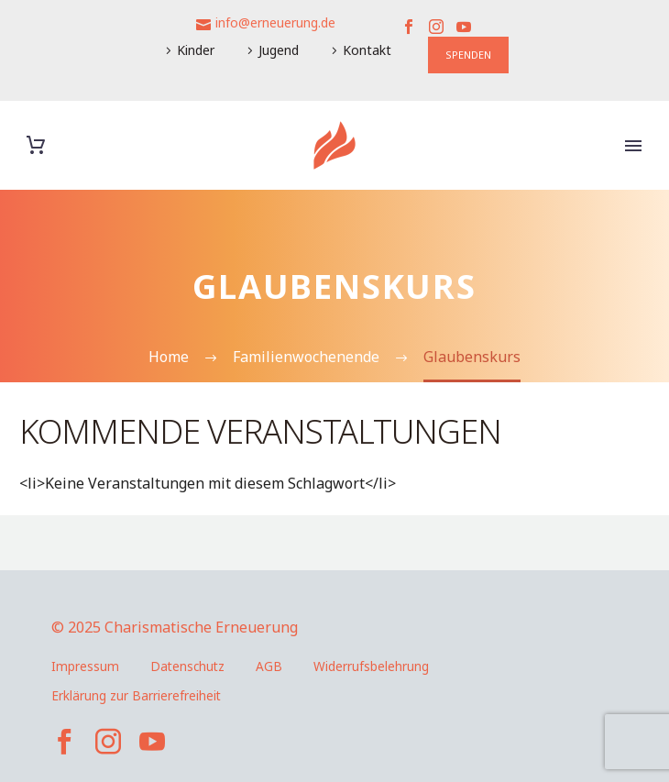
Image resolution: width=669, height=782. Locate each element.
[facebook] (64, 741)
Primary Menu (633, 145)
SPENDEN (468, 54)
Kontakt (367, 50)
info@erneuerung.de (275, 22)
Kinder (195, 50)
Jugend (278, 50)
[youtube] (152, 741)
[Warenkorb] (35, 145)
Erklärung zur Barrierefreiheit (136, 695)
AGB (269, 666)
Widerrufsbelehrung (371, 666)
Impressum (85, 666)
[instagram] (108, 741)
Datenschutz (187, 666)
